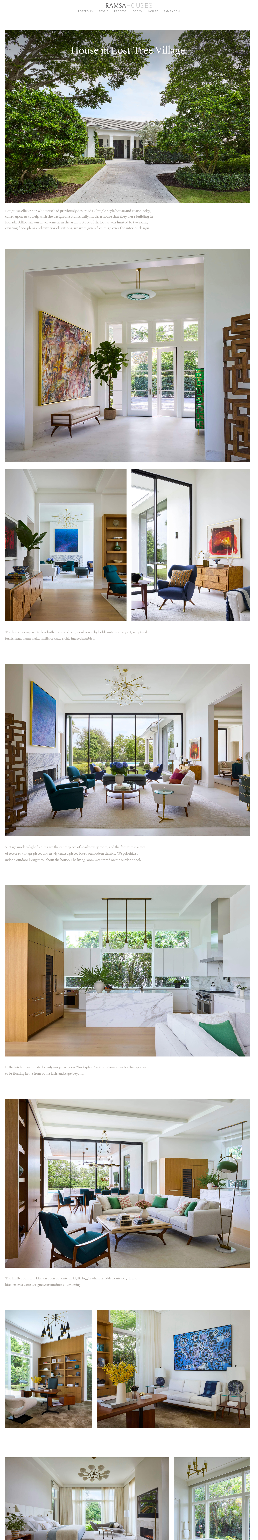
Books (137, 11)
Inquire (153, 11)
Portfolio (85, 11)
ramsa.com (172, 11)
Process (120, 11)
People (103, 11)
